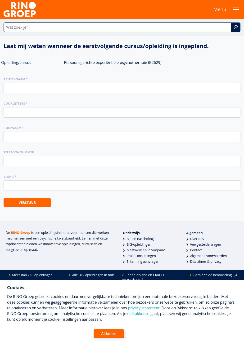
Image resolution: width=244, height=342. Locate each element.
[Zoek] (235, 27)
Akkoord (109, 333)
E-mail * (10, 176)
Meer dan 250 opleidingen (32, 275)
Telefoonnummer (19, 152)
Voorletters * (15, 103)
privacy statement (143, 308)
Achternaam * (16, 79)
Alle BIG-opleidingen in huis (93, 275)
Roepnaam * (14, 128)
